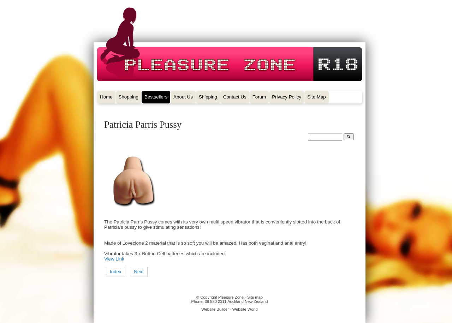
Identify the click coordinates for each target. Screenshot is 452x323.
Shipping (208, 97)
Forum (259, 97)
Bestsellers (155, 97)
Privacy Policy (286, 97)
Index (115, 271)
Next (138, 271)
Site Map (316, 97)
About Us (183, 97)
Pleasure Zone (231, 297)
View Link (114, 259)
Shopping (128, 97)
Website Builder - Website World (229, 309)
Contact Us (234, 97)
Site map (255, 297)
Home (106, 97)
